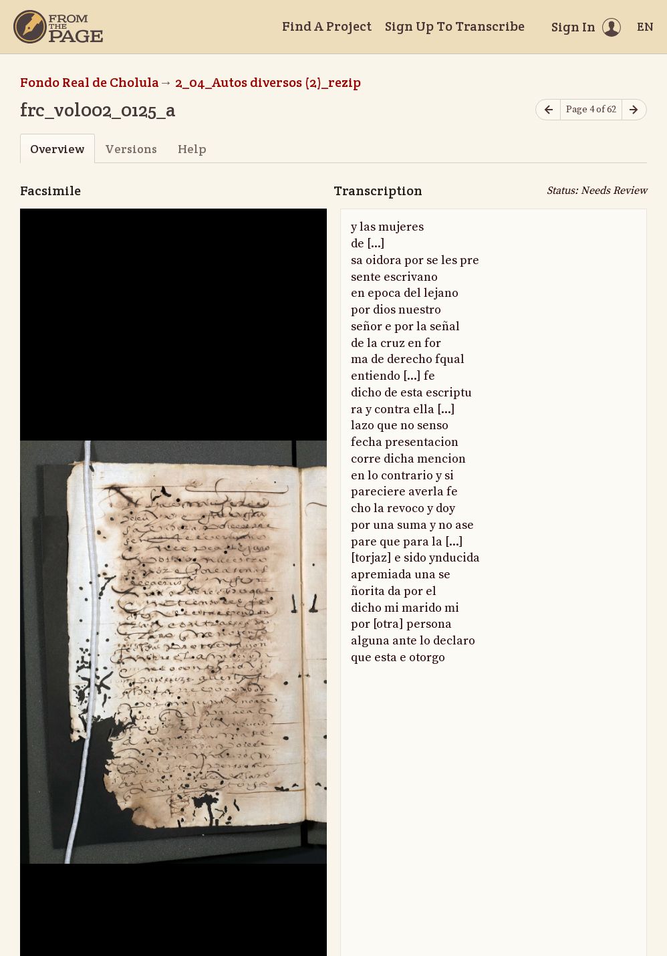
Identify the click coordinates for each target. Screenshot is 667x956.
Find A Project (327, 26)
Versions (131, 148)
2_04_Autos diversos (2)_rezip (268, 82)
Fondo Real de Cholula (89, 82)
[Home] (58, 26)
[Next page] (634, 110)
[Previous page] (548, 110)
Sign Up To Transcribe (455, 26)
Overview (57, 148)
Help (192, 148)
